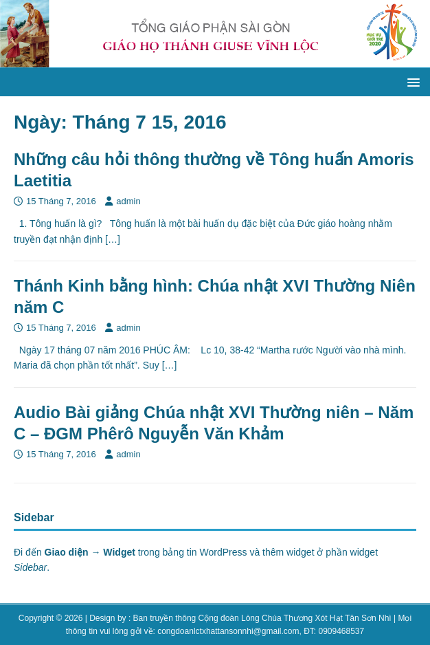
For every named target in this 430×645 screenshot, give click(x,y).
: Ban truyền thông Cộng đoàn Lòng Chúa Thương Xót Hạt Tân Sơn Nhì (260, 618)
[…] (112, 239)
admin (128, 201)
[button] (411, 81)
